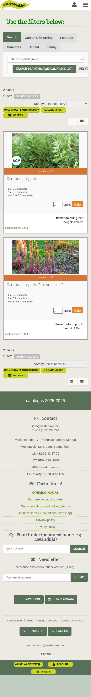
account (60, 664)
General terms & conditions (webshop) (45, 513)
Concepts (14, 47)
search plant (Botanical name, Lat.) (44, 69)
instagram (61, 599)
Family (52, 47)
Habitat (33, 47)
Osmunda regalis (22, 178)
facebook (28, 599)
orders (15, 115)
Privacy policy (45, 520)
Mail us (33, 631)
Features (66, 37)
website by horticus (72, 620)
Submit (79, 577)
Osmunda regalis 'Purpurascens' (35, 284)
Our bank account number (45, 499)
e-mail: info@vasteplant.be (45, 645)
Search (12, 37)
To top (45, 654)
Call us (60, 631)
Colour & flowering (39, 37)
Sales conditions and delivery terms (45, 506)
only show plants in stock (21, 110)
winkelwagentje (27, 664)
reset (83, 69)
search (79, 549)
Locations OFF (53, 110)
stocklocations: (13, 227)
